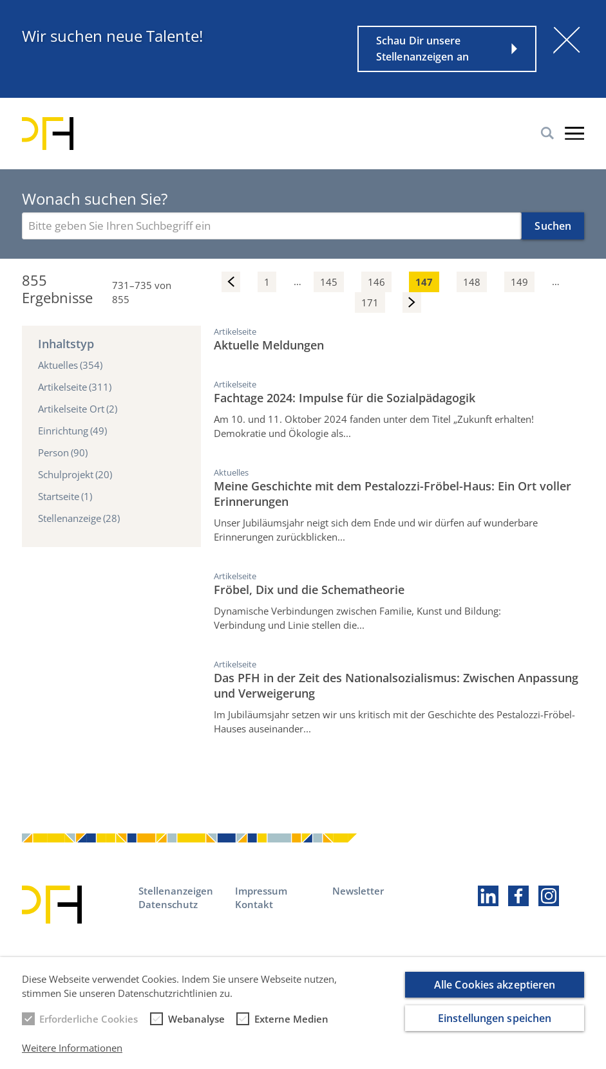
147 (424, 281)
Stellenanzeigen (175, 890)
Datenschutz (168, 904)
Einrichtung (72, 430)
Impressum (261, 890)
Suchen (553, 226)
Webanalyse (196, 1027)
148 (471, 281)
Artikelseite (74, 387)
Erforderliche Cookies (88, 1027)
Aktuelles (70, 365)
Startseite (65, 496)
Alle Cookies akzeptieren (494, 992)
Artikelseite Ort (77, 409)
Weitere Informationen (72, 1055)
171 (370, 302)
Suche (547, 133)
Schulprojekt (75, 474)
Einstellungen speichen (494, 1026)
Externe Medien (291, 1027)
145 (328, 281)
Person (63, 452)
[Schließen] (567, 40)
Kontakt (254, 904)
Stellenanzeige (79, 518)
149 (519, 281)
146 (376, 281)
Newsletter (358, 890)
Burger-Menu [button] (574, 133)
